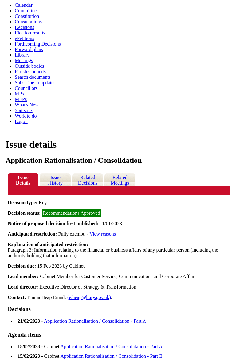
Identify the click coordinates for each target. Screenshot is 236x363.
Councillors (26, 88)
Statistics (24, 110)
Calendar (24, 5)
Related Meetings (120, 180)
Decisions (24, 27)
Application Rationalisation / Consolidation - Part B (111, 356)
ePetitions (24, 38)
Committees (26, 10)
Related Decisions (87, 180)
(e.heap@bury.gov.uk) (89, 297)
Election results (30, 32)
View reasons (102, 234)
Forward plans (29, 49)
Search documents (33, 77)
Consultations (28, 21)
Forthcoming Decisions (38, 43)
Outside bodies (29, 66)
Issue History (55, 180)
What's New (27, 104)
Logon (21, 121)
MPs (19, 93)
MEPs (21, 99)
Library (22, 55)
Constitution (27, 16)
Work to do (26, 115)
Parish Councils (30, 71)
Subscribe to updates (35, 82)
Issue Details (23, 180)
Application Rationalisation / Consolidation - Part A (95, 321)
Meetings (24, 60)
